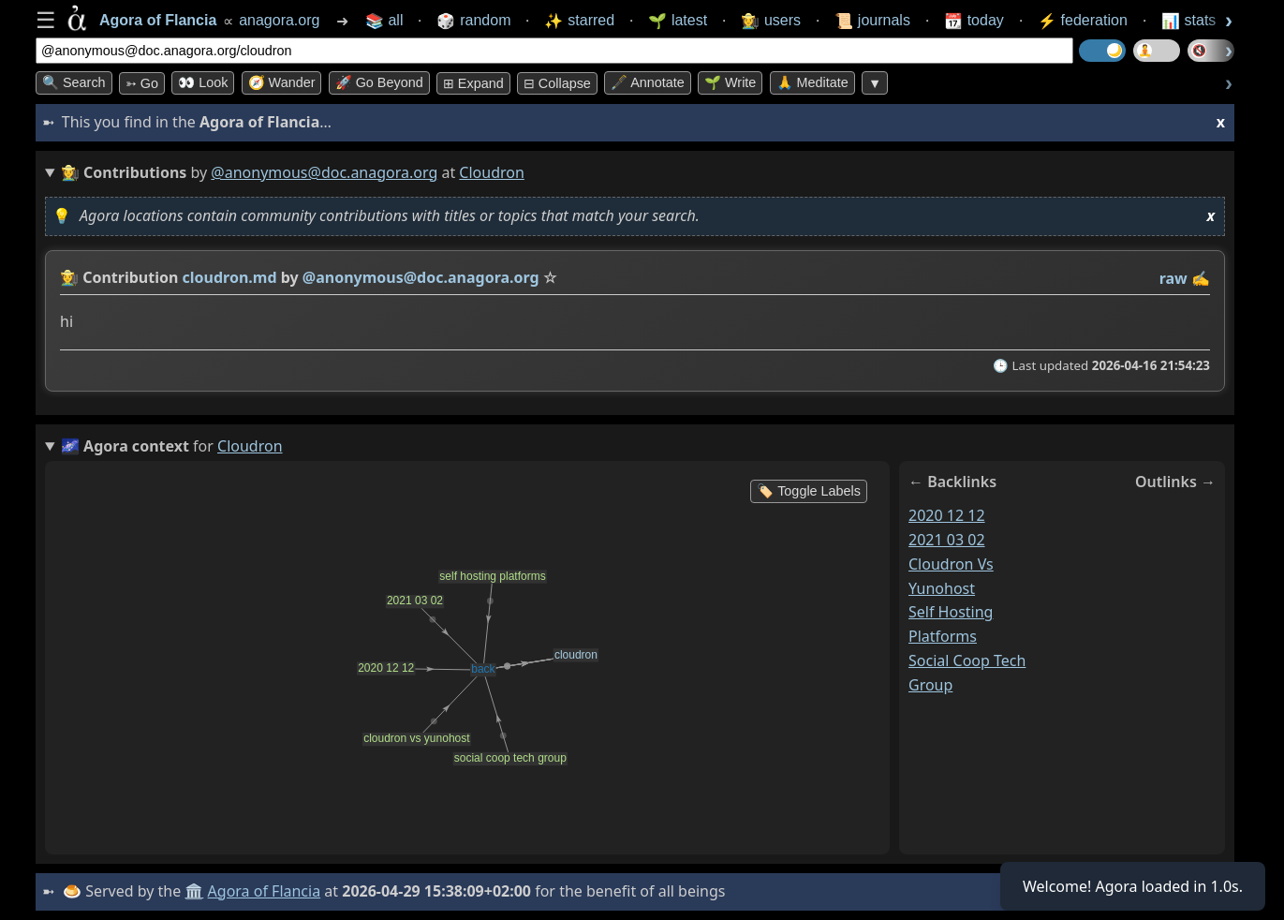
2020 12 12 (946, 515)
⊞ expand (473, 83)
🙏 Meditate (812, 82)
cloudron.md (230, 277)
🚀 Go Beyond (379, 82)
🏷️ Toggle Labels (809, 490)
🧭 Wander (282, 82)
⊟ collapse (557, 83)
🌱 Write (730, 82)
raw (1173, 278)
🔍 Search (74, 82)
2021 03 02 (946, 539)
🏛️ (193, 891)
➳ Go (141, 83)
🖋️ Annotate (648, 82)
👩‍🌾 (69, 277)
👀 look (203, 82)
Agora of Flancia (264, 891)
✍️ (1200, 278)
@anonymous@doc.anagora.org (324, 172)
